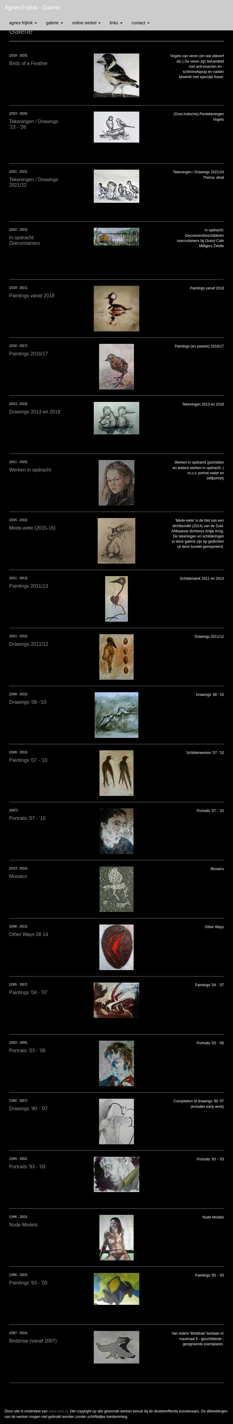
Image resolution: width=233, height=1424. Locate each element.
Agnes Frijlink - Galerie (32, 8)
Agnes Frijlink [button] (23, 22)
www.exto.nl (58, 1411)
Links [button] (116, 22)
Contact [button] (141, 22)
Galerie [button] (54, 22)
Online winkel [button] (86, 22)
